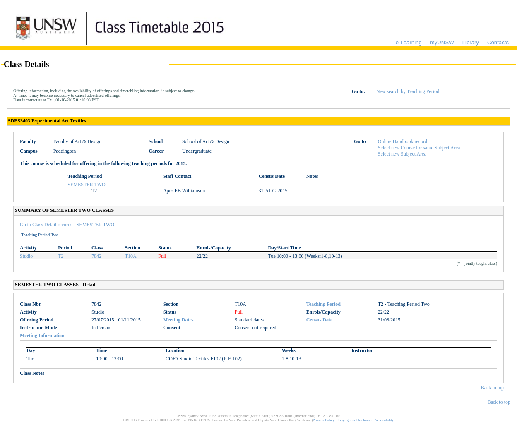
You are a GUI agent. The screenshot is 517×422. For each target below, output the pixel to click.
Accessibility (384, 420)
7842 (96, 256)
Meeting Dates (178, 320)
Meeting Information (42, 335)
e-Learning (409, 42)
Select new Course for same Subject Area (419, 148)
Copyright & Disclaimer (355, 420)
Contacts (498, 42)
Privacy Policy (324, 420)
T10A (131, 256)
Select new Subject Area (402, 154)
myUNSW (442, 42)
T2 (60, 256)
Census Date (319, 320)
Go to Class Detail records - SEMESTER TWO (67, 225)
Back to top (492, 388)
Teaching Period (323, 304)
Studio (26, 256)
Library (470, 42)
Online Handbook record (402, 141)
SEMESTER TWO (86, 184)
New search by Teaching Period (407, 91)
